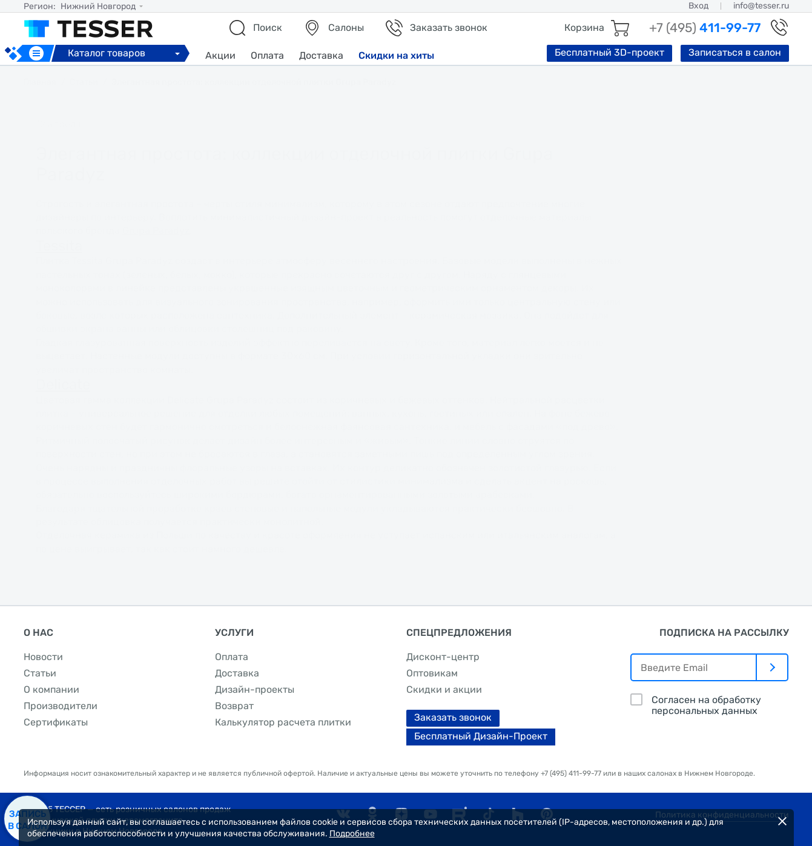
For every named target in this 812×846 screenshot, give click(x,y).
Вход (698, 6)
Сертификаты (56, 722)
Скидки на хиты (396, 55)
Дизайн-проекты (254, 689)
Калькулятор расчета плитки (283, 722)
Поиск (267, 27)
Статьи (40, 673)
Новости (43, 657)
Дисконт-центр (443, 657)
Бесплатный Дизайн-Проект (480, 736)
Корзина (584, 27)
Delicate (63, 384)
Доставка (321, 55)
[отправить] (772, 667)
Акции (220, 55)
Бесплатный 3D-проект (609, 52)
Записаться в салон (734, 52)
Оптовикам (432, 673)
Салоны (346, 27)
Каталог (125, 53)
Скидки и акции (444, 689)
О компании (51, 689)
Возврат (234, 706)
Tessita (59, 245)
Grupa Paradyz (156, 230)
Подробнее (352, 833)
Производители (60, 706)
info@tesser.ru (761, 6)
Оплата (267, 55)
